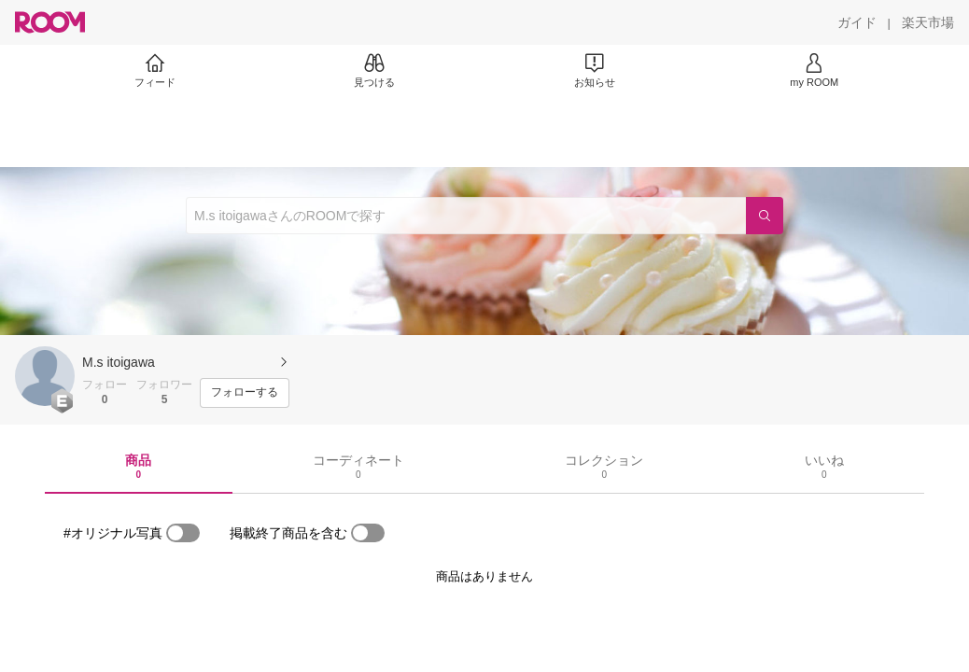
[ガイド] (857, 22)
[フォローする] (244, 393)
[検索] (764, 215)
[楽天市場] (928, 22)
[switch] (183, 533)
